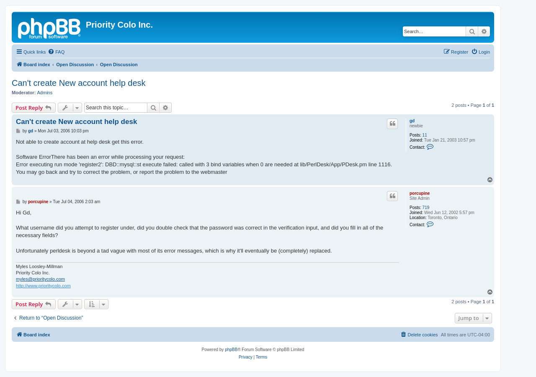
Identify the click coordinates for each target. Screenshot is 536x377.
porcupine (420, 193)
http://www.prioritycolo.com (43, 285)
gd (412, 121)
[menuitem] (56, 52)
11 (425, 135)
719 (426, 207)
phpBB (231, 349)
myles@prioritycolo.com (40, 278)
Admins (45, 92)
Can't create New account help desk (79, 83)
